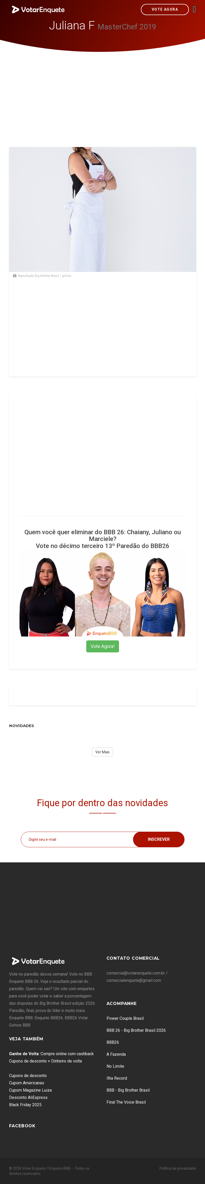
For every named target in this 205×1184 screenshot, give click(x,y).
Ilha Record (117, 1078)
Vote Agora (165, 9)
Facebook (22, 1125)
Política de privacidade (178, 1168)
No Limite (115, 1066)
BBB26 (113, 1042)
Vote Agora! (103, 646)
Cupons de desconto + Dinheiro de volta (45, 1061)
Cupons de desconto (28, 1075)
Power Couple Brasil (125, 1018)
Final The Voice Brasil (126, 1102)
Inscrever (159, 839)
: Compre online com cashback (51, 1053)
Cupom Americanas (26, 1082)
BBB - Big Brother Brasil (128, 1090)
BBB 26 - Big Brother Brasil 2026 (136, 1030)
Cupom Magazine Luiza (30, 1090)
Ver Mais (102, 752)
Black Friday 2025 (25, 1104)
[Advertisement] (102, 91)
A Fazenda (116, 1054)
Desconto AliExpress (28, 1097)
